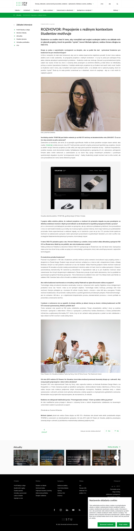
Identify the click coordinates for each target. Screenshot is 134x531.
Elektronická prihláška (42, 493)
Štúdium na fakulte (41, 485)
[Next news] (116, 457)
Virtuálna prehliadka (23, 42)
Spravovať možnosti (106, 524)
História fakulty (21, 33)
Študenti (36, 10)
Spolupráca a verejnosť (84, 10)
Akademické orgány (19, 488)
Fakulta (17, 10)
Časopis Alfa (82, 488)
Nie (116, 431)
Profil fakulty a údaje (23, 30)
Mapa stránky (116, 492)
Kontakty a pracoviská (20, 493)
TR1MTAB (49, 145)
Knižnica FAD (61, 493)
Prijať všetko (123, 524)
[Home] (14, 15)
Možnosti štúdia (40, 488)
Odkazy (115, 10)
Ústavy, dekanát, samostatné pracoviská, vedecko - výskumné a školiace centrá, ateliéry (63, 4)
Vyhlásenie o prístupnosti (113, 494)
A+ (114, 486)
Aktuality (18, 15)
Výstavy (59, 490)
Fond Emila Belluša (62, 488)
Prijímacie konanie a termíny (44, 490)
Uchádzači (26, 10)
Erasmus (59, 495)
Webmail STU (83, 490)
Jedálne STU (82, 493)
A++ (118, 486)
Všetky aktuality (113, 447)
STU (18, 45)
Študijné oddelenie (41, 495)
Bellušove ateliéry (62, 485)
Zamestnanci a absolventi (65, 10)
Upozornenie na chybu (113, 497)
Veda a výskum (48, 10)
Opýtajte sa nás (18, 498)
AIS (80, 485)
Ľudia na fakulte (18, 495)
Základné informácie (23, 24)
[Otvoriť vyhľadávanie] (117, 4)
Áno (108, 431)
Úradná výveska (22, 39)
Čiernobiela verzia (115, 489)
